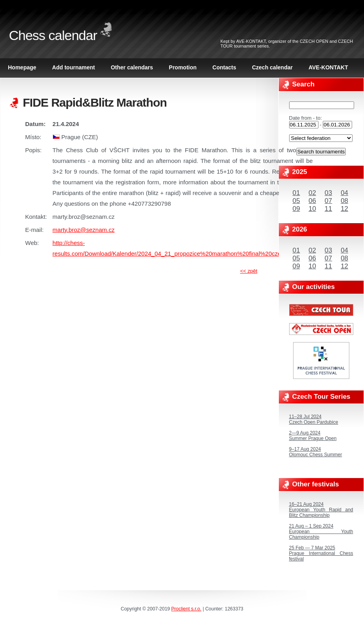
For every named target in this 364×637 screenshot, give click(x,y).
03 (328, 193)
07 (328, 201)
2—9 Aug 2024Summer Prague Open (313, 435)
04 (344, 193)
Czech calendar (272, 67)
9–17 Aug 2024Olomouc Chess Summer (315, 451)
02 (312, 193)
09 (296, 208)
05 (296, 201)
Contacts (224, 67)
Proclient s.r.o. (186, 609)
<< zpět (248, 271)
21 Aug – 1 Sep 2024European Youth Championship (321, 531)
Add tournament (73, 67)
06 (312, 201)
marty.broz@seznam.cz (84, 229)
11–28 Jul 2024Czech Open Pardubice (313, 419)
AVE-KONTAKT (251, 41)
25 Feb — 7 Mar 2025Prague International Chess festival (321, 553)
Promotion (182, 67)
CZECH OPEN (314, 41)
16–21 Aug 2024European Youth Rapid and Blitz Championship (321, 509)
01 (296, 193)
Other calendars (132, 67)
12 (344, 208)
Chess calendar (53, 35)
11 (328, 208)
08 (344, 201)
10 (312, 208)
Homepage (22, 67)
